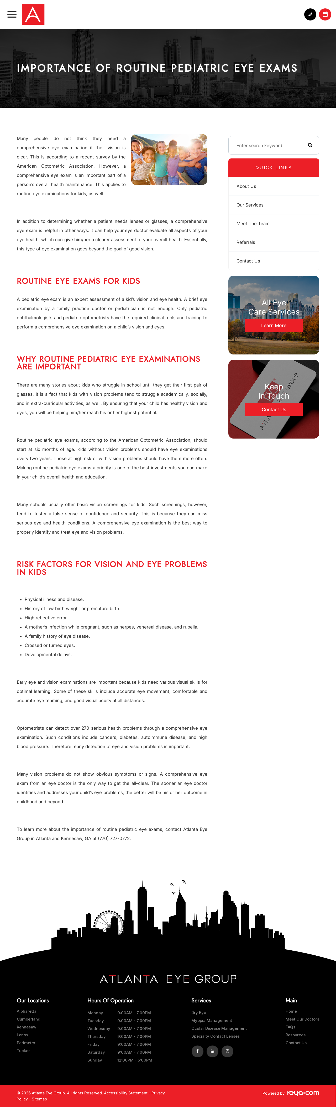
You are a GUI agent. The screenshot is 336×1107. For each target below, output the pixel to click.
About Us (247, 186)
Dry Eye (198, 1012)
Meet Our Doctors (302, 1019)
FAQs (290, 1026)
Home (291, 1011)
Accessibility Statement (126, 1092)
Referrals (246, 242)
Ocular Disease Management (219, 1028)
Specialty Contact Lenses (215, 1036)
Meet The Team (253, 223)
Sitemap (39, 1098)
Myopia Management (211, 1020)
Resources (296, 1034)
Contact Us (249, 261)
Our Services (251, 205)
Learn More (273, 325)
